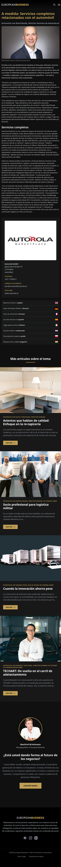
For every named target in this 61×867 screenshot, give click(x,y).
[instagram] (30, 838)
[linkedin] (36, 838)
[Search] (54, 5)
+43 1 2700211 (11, 279)
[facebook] (25, 838)
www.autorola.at (11, 293)
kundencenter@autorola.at (16, 286)
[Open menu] (57, 4)
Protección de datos (36, 856)
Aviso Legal (22, 856)
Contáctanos (30, 786)
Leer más (10, 443)
